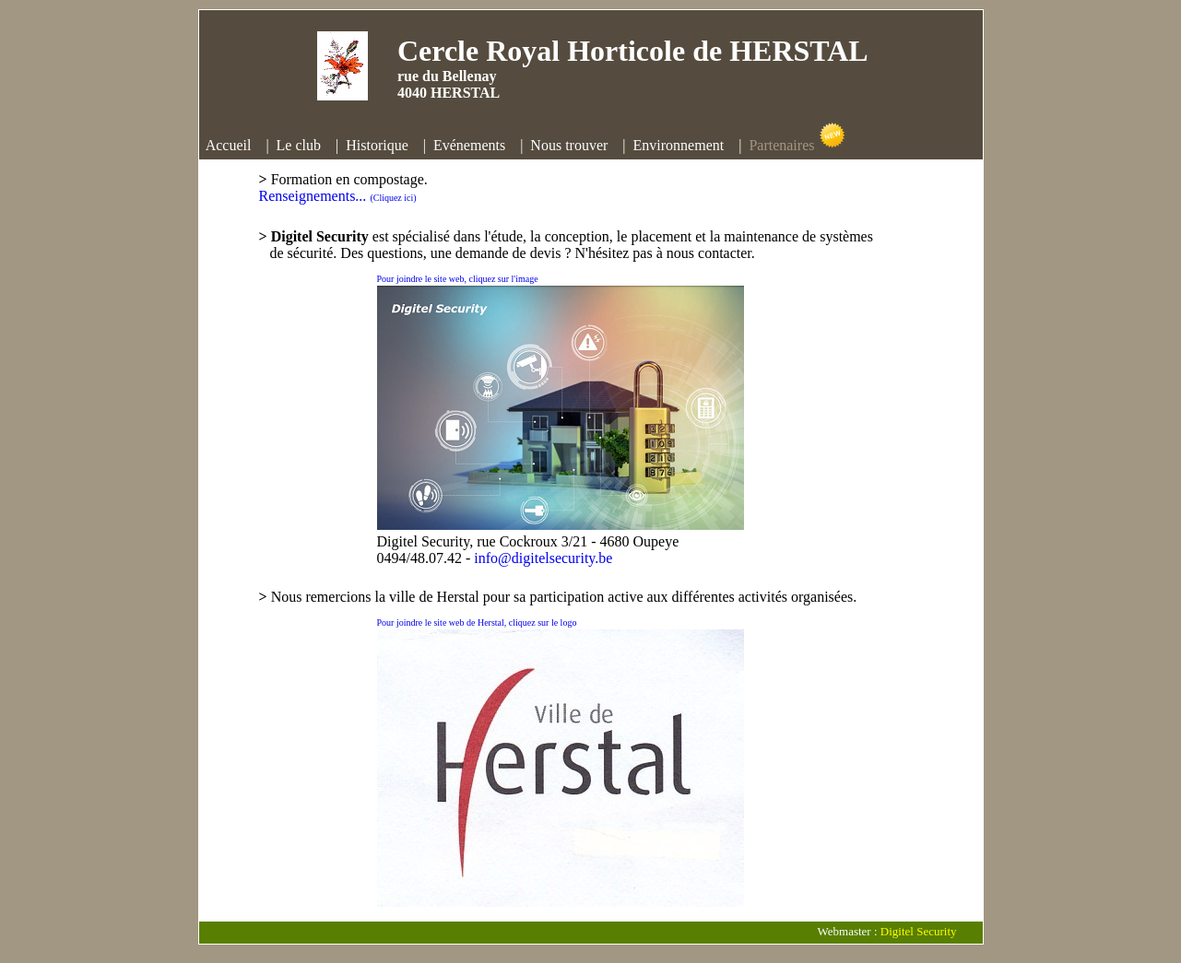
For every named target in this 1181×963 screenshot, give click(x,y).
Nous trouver (569, 145)
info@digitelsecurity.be (543, 558)
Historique (377, 145)
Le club (299, 145)
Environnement (679, 145)
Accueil (229, 145)
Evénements (469, 145)
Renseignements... (338, 196)
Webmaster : (849, 931)
